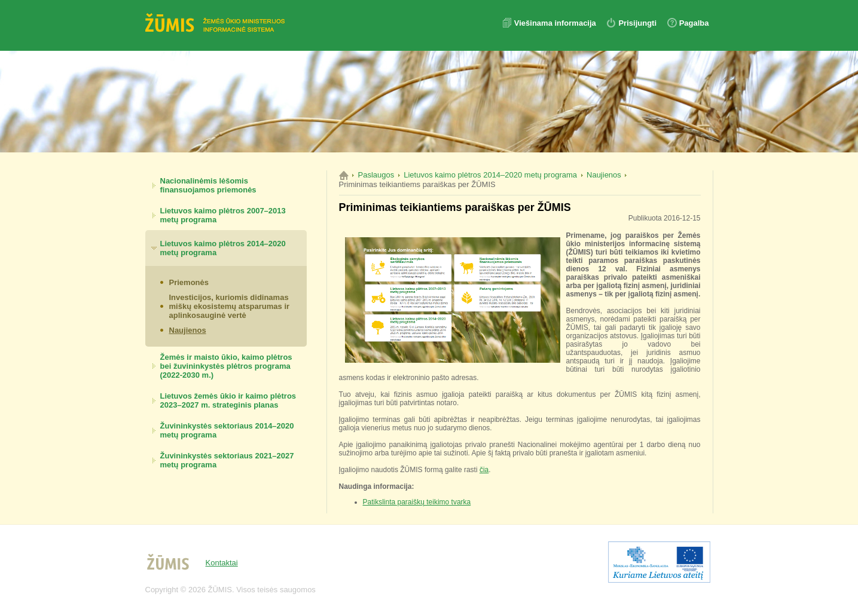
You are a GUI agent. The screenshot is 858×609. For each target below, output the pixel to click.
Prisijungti (637, 23)
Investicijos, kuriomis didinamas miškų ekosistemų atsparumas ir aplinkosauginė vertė (229, 306)
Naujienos (187, 330)
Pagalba (694, 23)
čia (484, 470)
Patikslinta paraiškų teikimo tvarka (417, 502)
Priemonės (189, 282)
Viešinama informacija (556, 23)
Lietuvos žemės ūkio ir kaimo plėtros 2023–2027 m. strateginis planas (228, 400)
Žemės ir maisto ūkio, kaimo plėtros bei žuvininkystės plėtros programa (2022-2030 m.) (226, 366)
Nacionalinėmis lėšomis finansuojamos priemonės (208, 185)
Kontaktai (222, 562)
